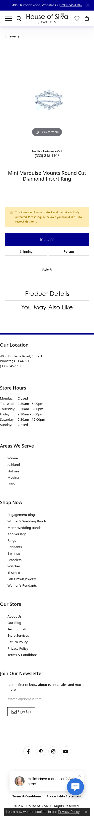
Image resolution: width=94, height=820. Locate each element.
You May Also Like (47, 307)
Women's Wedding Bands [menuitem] (27, 521)
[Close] (88, 5)
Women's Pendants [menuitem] (22, 585)
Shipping (26, 251)
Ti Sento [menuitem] (14, 572)
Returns (69, 251)
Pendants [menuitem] (15, 546)
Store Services (18, 635)
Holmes (13, 471)
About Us (15, 616)
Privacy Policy (18, 648)
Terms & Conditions (22, 654)
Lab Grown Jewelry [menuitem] (22, 579)
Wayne (13, 458)
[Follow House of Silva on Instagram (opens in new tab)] (53, 751)
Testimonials (17, 629)
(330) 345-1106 (71, 5)
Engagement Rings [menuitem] (22, 514)
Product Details (47, 293)
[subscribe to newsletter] (21, 711)
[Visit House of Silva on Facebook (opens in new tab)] (28, 751)
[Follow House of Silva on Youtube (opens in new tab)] (66, 751)
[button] (18, 18)
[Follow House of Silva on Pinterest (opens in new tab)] (41, 751)
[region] (47, 96)
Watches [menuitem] (14, 566)
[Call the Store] (11, 366)
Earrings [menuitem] (14, 553)
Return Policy (18, 642)
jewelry (14, 36)
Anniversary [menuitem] (17, 534)
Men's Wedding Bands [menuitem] (24, 527)
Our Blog (14, 622)
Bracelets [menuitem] (15, 560)
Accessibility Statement (63, 796)
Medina (13, 477)
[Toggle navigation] (11, 18)
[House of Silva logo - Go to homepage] (47, 18)
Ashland (14, 464)
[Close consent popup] (86, 811)
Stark (11, 484)
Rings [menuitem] (12, 540)
